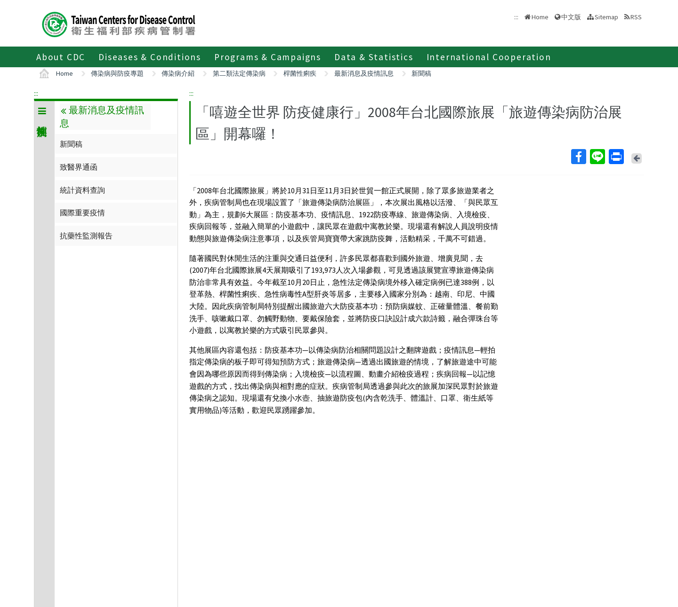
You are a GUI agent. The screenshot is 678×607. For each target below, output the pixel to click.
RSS (636, 17)
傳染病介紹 (177, 73)
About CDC (60, 57)
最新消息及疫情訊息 (364, 73)
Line (597, 156)
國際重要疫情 (82, 212)
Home (540, 17)
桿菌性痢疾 (299, 73)
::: (36, 93)
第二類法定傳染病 (239, 73)
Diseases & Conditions (149, 57)
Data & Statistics (373, 57)
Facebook (578, 156)
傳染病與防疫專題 (117, 73)
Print (616, 156)
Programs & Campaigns (267, 57)
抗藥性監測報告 (86, 235)
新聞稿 (421, 73)
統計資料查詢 (82, 190)
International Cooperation (489, 57)
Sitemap (606, 17)
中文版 (571, 17)
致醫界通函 (78, 167)
